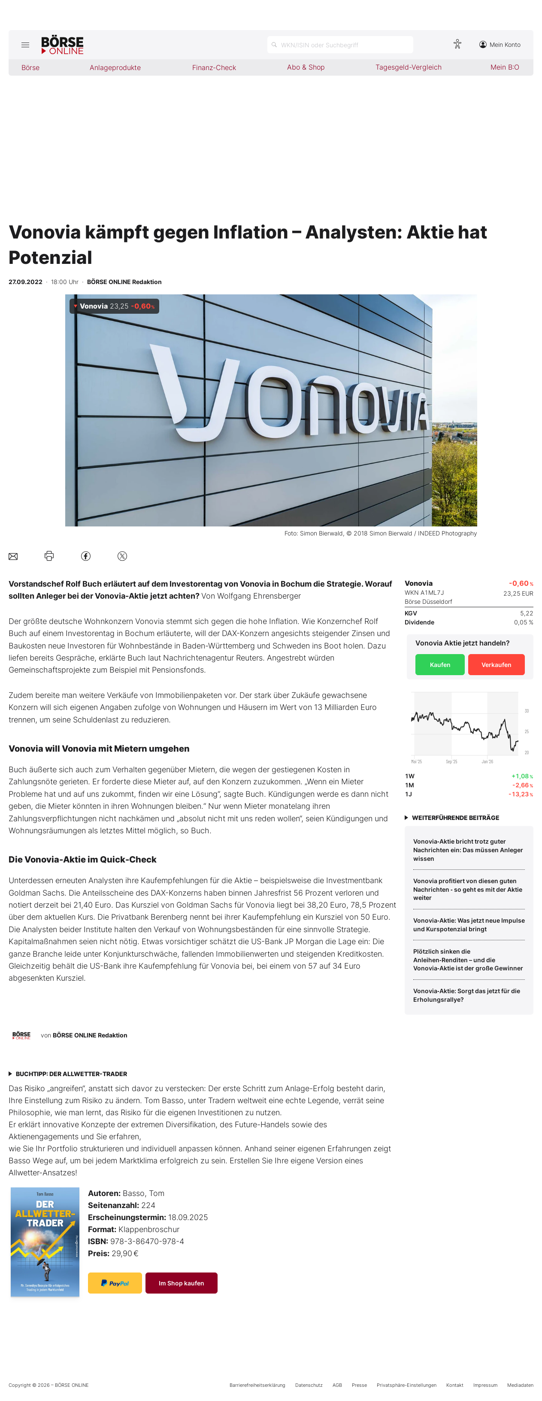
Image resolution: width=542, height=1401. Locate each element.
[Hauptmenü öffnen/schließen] (25, 44)
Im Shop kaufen (181, 1283)
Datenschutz (309, 1385)
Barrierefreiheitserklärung (257, 1385)
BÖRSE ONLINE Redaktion (90, 1035)
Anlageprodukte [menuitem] (115, 67)
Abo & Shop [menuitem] (306, 67)
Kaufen (440, 664)
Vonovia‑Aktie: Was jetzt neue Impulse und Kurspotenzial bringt (469, 925)
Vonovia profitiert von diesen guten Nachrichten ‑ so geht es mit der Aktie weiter (467, 889)
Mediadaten (520, 1385)
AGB (337, 1385)
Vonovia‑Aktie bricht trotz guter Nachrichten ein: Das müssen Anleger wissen (468, 850)
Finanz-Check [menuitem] (214, 67)
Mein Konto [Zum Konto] (500, 44)
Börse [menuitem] (30, 67)
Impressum (485, 1385)
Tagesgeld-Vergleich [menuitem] (408, 67)
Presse (359, 1385)
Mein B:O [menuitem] (505, 67)
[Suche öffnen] (340, 44)
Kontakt (454, 1385)
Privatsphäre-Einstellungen (406, 1385)
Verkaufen (496, 664)
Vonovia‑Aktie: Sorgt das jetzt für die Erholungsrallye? (466, 995)
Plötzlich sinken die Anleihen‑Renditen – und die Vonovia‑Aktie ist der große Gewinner (468, 960)
